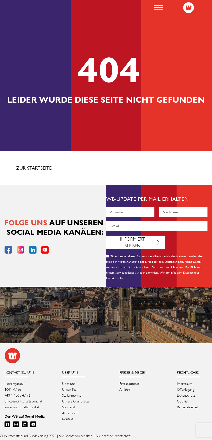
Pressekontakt (129, 383)
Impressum (184, 383)
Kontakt (67, 418)
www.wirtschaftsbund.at (22, 407)
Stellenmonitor (72, 395)
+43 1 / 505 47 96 (17, 395)
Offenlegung (185, 389)
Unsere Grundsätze (75, 401)
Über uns (68, 383)
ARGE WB (69, 413)
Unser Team (70, 389)
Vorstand (68, 407)
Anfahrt (124, 389)
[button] (158, 7)
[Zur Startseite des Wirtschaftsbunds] (12, 356)
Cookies (183, 401)
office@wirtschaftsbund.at (24, 401)
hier (122, 278)
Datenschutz (186, 395)
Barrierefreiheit (187, 407)
